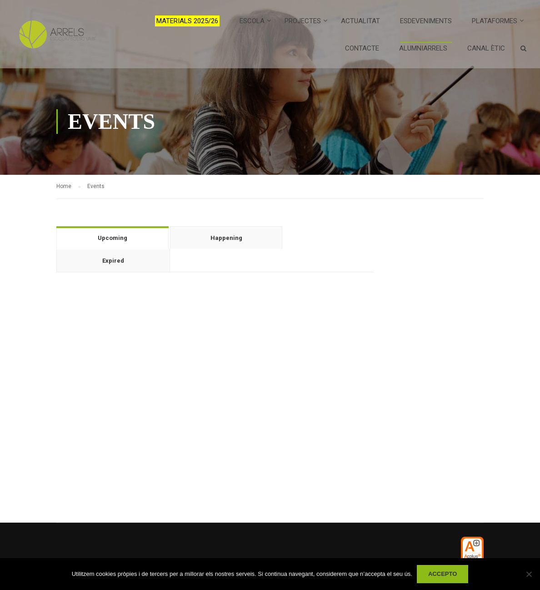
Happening (226, 237)
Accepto (442, 573)
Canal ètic (486, 48)
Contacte (362, 48)
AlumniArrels (423, 48)
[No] (528, 574)
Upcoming (112, 237)
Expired (113, 260)
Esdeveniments (426, 21)
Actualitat (360, 21)
